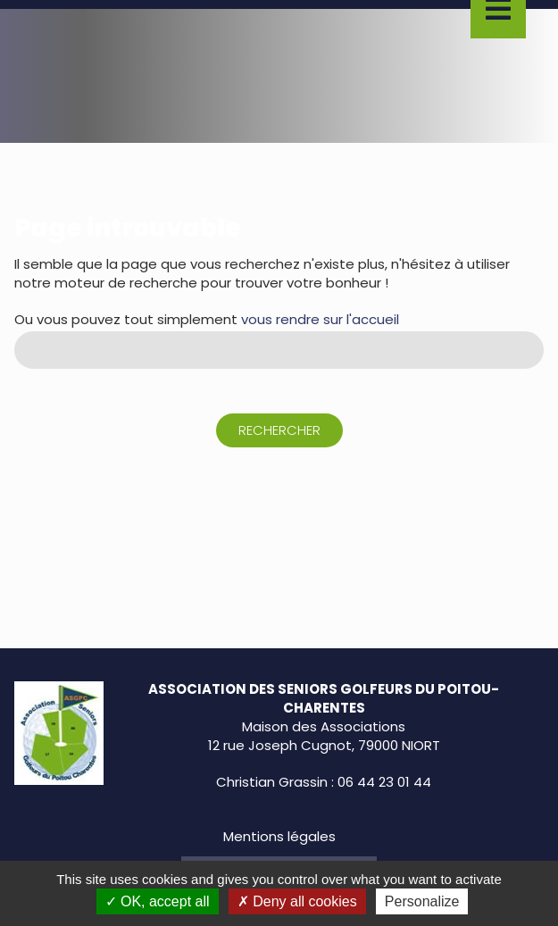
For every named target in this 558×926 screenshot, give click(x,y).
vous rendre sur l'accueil (320, 319)
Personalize (422, 901)
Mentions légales (279, 836)
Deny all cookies (297, 901)
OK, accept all (157, 901)
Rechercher (279, 430)
